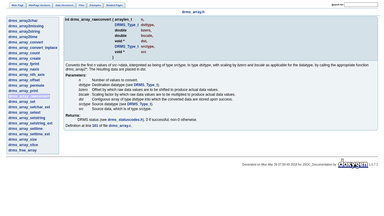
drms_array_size (22, 139)
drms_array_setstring (26, 118)
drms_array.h (193, 12)
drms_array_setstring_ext (30, 123)
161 (95, 126)
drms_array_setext (24, 112)
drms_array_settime (25, 129)
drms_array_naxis (23, 69)
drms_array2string (24, 31)
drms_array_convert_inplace (32, 48)
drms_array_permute (26, 85)
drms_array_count (24, 53)
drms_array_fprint (23, 64)
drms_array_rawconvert (29, 96)
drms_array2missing (26, 26)
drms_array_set (21, 102)
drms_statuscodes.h (125, 120)
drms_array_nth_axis (26, 75)
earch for (337, 4)
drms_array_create (24, 58)
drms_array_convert (25, 42)
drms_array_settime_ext (29, 134)
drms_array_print (23, 91)
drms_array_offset (24, 80)
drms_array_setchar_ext (29, 107)
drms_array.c (120, 126)
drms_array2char (23, 21)
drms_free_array (22, 150)
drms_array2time (23, 37)
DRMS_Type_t (127, 25)
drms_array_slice (23, 145)
